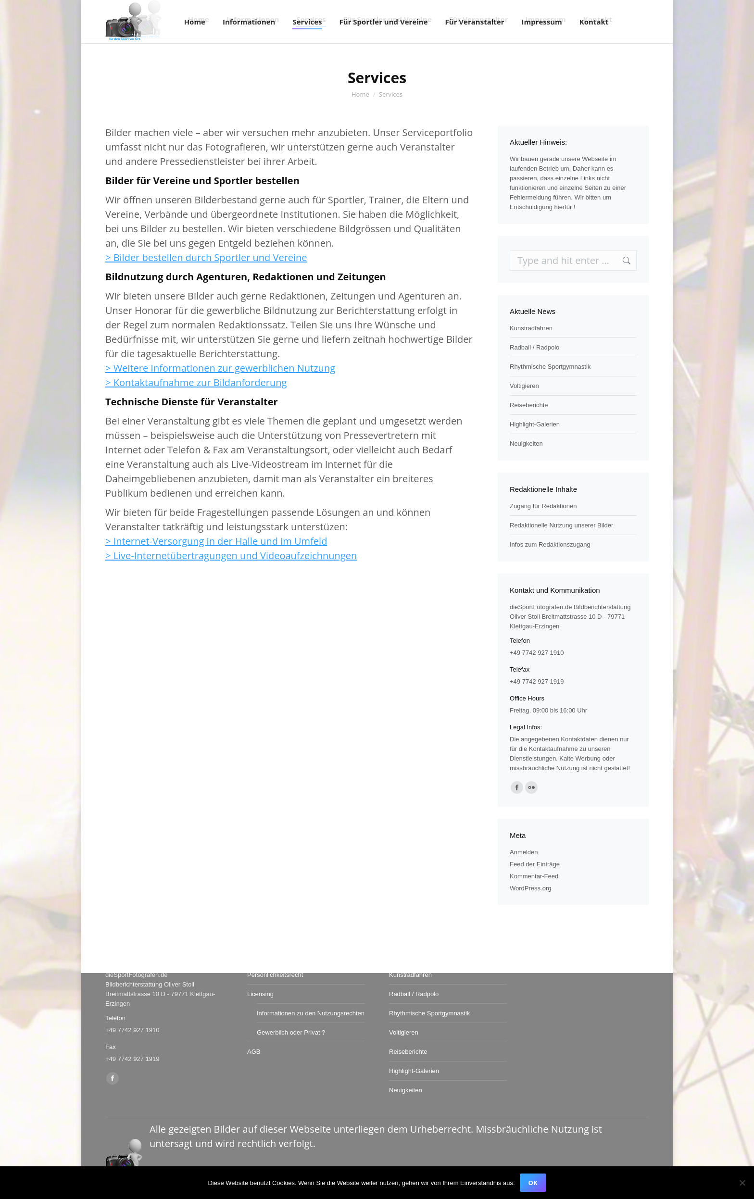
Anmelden (524, 852)
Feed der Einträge (535, 864)
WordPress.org (530, 888)
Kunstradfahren (531, 328)
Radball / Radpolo (534, 347)
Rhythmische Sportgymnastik (550, 366)
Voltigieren (524, 385)
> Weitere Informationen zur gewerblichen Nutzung (220, 368)
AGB (253, 1051)
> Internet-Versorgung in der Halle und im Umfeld (216, 541)
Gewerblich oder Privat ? (291, 1032)
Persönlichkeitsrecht (275, 974)
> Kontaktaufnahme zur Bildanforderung (196, 382)
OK (533, 1182)
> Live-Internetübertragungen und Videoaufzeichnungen (231, 555)
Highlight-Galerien (535, 424)
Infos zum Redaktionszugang (550, 544)
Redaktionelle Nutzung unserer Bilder (561, 525)
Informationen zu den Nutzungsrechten (310, 1013)
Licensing (260, 994)
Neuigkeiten (526, 443)
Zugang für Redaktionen (543, 506)
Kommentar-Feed (534, 876)
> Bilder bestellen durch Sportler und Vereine (206, 257)
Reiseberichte (529, 405)
